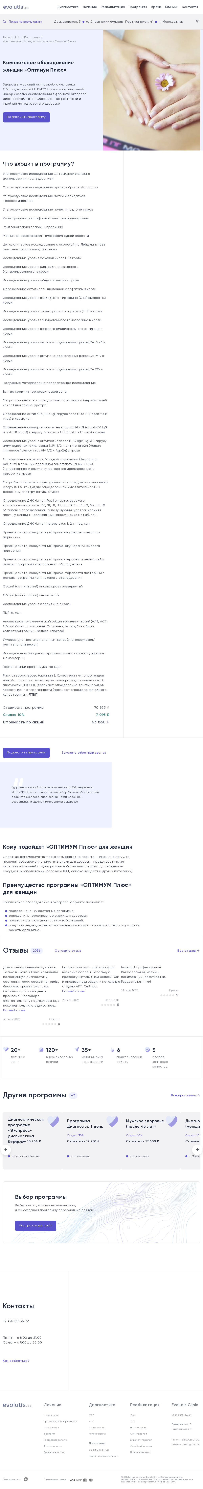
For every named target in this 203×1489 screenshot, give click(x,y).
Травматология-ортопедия (60, 1421)
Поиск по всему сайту (25, 21)
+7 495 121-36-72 (16, 1321)
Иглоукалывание (140, 1452)
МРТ (91, 1415)
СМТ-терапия (138, 1434)
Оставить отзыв (68, 950)
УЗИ (91, 1421)
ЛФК (132, 1415)
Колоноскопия (97, 1434)
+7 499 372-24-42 (182, 1415)
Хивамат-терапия (141, 1440)
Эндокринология (54, 1452)
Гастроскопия (97, 1428)
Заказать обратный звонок (84, 752)
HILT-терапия (138, 1428)
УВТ (132, 1421)
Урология (50, 1434)
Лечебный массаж (141, 1446)
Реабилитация (113, 7)
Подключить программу (26, 117)
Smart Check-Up (99, 1450)
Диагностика (68, 7)
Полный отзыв (14, 1010)
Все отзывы (188, 950)
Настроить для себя (35, 1225)
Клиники (171, 7)
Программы (138, 7)
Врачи (156, 7)
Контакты (190, 7)
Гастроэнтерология (56, 1440)
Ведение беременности (103, 1456)
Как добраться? (16, 1361)
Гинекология (51, 1428)
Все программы (185, 1095)
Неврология (51, 1415)
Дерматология (53, 1446)
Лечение (90, 7)
